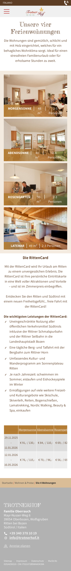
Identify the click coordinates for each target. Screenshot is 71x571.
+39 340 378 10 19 (23, 533)
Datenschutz (37, 560)
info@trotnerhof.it (24, 538)
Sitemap (8, 560)
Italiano (7, 2)
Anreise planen (19, 546)
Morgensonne (27, 430)
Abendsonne (45, 430)
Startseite (7, 483)
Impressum (21, 560)
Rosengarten (62, 430)
